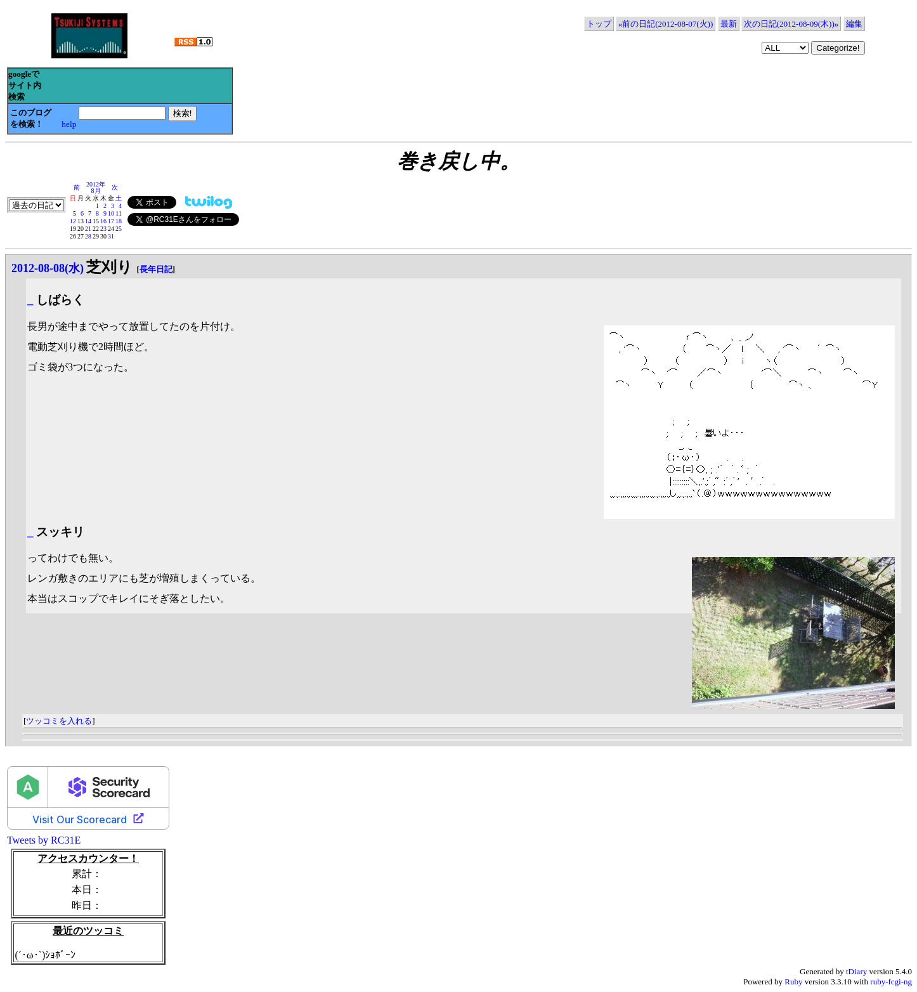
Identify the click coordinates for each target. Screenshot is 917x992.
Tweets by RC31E (44, 840)
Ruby (793, 981)
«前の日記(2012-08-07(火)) (665, 24)
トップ (599, 24)
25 (118, 228)
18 (118, 221)
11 (118, 213)
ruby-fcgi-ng (891, 981)
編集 (854, 24)
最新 (728, 24)
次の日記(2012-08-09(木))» (791, 24)
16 (103, 221)
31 (111, 236)
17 (111, 221)
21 (88, 228)
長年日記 (156, 269)
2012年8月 (95, 187)
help (69, 124)
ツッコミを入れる (59, 721)
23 (103, 228)
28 (88, 236)
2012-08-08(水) (47, 268)
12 (73, 221)
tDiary (856, 971)
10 (111, 213)
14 (88, 221)
